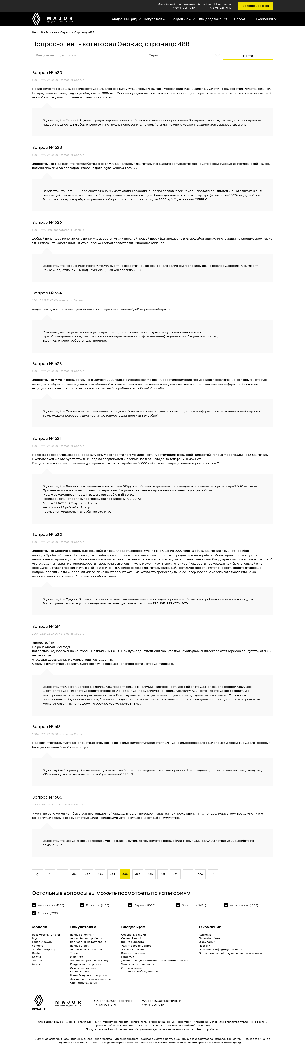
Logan (36, 937)
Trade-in (75, 952)
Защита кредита (132, 941)
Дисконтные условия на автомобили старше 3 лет (154, 960)
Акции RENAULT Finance (86, 948)
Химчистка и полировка (137, 963)
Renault (57, 1038)
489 (137, 874)
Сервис (65, 32)
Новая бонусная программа (89, 974)
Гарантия (127, 956)
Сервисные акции (133, 934)
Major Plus (76, 956)
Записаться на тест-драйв (88, 941)
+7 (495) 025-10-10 (184, 7)
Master (36, 963)
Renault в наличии (82, 934)
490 (150, 874)
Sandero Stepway (43, 948)
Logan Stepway (42, 941)
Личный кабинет (210, 937)
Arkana (37, 960)
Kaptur (36, 956)
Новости (240, 19)
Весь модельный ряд (46, 934)
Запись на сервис (133, 948)
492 (175, 874)
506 (200, 874)
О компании (207, 941)
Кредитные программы (86, 963)
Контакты (205, 934)
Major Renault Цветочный (161, 1000)
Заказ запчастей (133, 952)
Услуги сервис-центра (136, 945)
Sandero (37, 945)
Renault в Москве (44, 32)
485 (87, 874)
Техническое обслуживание (140, 971)
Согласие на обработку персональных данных (230, 952)
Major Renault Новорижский (116, 1000)
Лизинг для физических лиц (89, 960)
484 (75, 874)
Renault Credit (79, 945)
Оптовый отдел (131, 967)
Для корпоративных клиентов (90, 978)
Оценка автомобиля (84, 982)
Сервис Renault (131, 937)
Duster (36, 952)
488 (125, 874)
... (62, 874)
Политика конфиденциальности (221, 948)
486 (100, 874)
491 (163, 874)
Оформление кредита (85, 967)
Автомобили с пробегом (86, 937)
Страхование (79, 971)
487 (112, 874)
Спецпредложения (212, 19)
